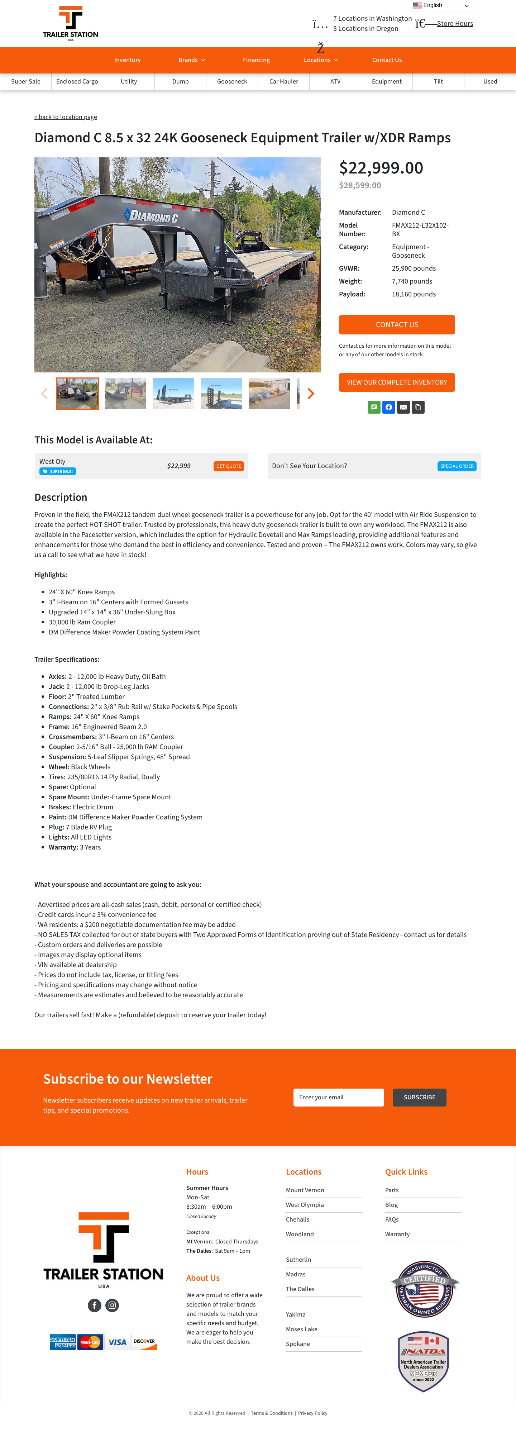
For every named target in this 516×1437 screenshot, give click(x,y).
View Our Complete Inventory (397, 382)
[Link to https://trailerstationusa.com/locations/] (320, 24)
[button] (77, 393)
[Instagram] (112, 1305)
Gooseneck (232, 81)
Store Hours (455, 24)
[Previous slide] (45, 393)
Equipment (387, 81)
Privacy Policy (313, 1413)
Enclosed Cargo (77, 81)
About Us (203, 1278)
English (427, 5)
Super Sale (25, 81)
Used (490, 81)
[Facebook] (94, 1305)
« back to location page (65, 117)
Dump (180, 81)
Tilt (438, 81)
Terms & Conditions (272, 1413)
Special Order (457, 466)
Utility (129, 81)
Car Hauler (283, 81)
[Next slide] (310, 393)
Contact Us (397, 324)
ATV (335, 81)
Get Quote (228, 466)
